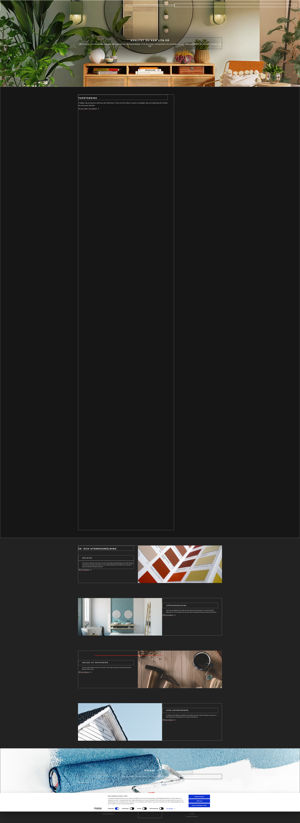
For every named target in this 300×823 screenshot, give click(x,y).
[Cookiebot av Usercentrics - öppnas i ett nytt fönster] (97, 820)
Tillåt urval (199, 812)
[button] (88, 109)
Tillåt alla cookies (199, 808)
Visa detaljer (169, 820)
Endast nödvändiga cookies (199, 816)
